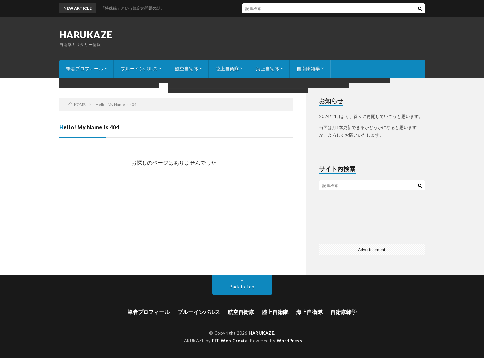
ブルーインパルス (139, 68)
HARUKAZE (85, 34)
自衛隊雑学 (308, 68)
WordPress (289, 340)
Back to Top (242, 286)
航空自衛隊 (186, 68)
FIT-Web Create (230, 340)
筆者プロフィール (84, 68)
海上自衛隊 (267, 68)
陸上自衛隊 (227, 68)
